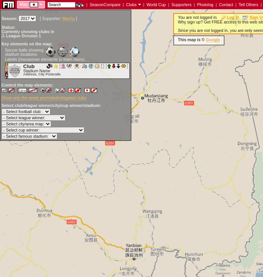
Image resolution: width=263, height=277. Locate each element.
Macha (68, 18)
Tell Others (248, 4)
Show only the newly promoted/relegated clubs (44, 97)
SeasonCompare (105, 4)
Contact (226, 4)
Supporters (181, 4)
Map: (24, 4)
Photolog (205, 4)
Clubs (131, 4)
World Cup (156, 4)
